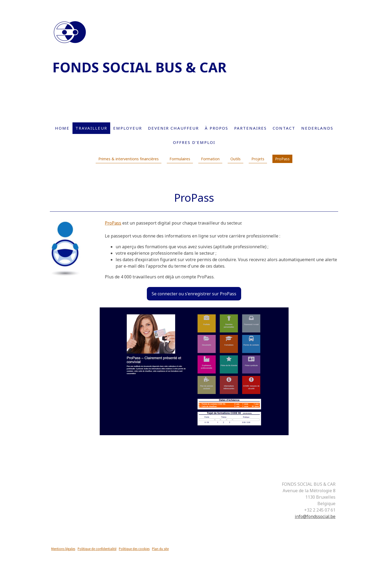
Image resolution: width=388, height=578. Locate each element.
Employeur (127, 128)
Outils (235, 158)
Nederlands (317, 128)
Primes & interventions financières (128, 158)
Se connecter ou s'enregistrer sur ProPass (194, 294)
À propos (216, 128)
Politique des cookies (134, 549)
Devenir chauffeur (173, 128)
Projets (257, 158)
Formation (210, 158)
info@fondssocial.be (315, 516)
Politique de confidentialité (97, 549)
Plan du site (160, 549)
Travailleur (91, 128)
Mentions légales (63, 549)
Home (62, 128)
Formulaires (179, 158)
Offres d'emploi (194, 142)
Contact (284, 128)
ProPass (282, 158)
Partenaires (250, 128)
